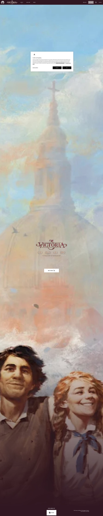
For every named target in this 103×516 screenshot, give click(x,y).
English (84, 2)
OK (66, 67)
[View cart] (96, 2)
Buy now (91, 2)
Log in (100, 2)
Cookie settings (35, 67)
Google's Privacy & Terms (60, 63)
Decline (57, 67)
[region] (52, 61)
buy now (51, 270)
